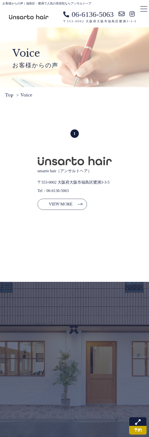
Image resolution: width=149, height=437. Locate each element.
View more (60, 204)
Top (9, 95)
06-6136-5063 (88, 14)
